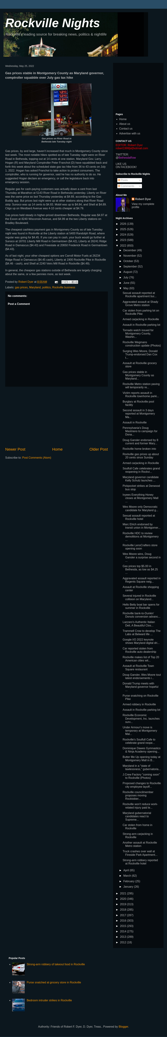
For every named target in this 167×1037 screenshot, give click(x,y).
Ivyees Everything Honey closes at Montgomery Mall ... (140, 498)
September (130, 266)
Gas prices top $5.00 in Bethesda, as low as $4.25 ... (140, 569)
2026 (123, 223)
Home (57, 449)
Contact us (125, 128)
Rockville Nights (52, 23)
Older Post (98, 449)
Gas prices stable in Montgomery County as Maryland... (138, 375)
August (128, 271)
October (128, 261)
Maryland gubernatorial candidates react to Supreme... (137, 816)
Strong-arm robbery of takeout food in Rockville (56, 964)
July (126, 277)
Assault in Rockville (135, 422)
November (130, 255)
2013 (123, 936)
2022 (123, 245)
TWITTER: (122, 154)
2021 (123, 893)
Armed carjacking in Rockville (141, 319)
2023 (123, 240)
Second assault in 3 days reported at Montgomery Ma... (139, 413)
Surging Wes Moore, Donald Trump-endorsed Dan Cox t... (140, 354)
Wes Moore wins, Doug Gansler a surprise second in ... (142, 557)
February (129, 881)
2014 (123, 931)
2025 (123, 229)
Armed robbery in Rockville (139, 704)
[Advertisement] (56, 416)
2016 (123, 920)
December (130, 250)
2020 (123, 898)
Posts (123, 180)
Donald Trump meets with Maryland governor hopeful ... (140, 687)
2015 (123, 926)
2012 (123, 942)
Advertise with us (129, 133)
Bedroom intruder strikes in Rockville (49, 1000)
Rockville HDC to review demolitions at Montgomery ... (141, 536)
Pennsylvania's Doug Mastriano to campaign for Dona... (140, 431)
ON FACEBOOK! (126, 167)
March (127, 875)
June (126, 282)
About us (124, 123)
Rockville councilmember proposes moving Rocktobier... (138, 795)
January (128, 886)
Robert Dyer (143, 199)
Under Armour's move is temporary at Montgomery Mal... (140, 730)
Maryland (35, 287)
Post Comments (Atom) (36, 457)
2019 (123, 904)
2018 (123, 909)
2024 (123, 234)
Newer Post (15, 449)
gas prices (21, 287)
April (126, 870)
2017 (123, 915)
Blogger (123, 1026)
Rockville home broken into (139, 448)
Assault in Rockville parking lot (141, 324)
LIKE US (121, 163)
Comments (126, 186)
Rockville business (63, 287)
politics (46, 287)
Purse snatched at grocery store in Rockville (54, 982)
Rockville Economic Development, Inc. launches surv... (141, 718)
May (126, 288)
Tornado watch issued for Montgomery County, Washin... (138, 333)
